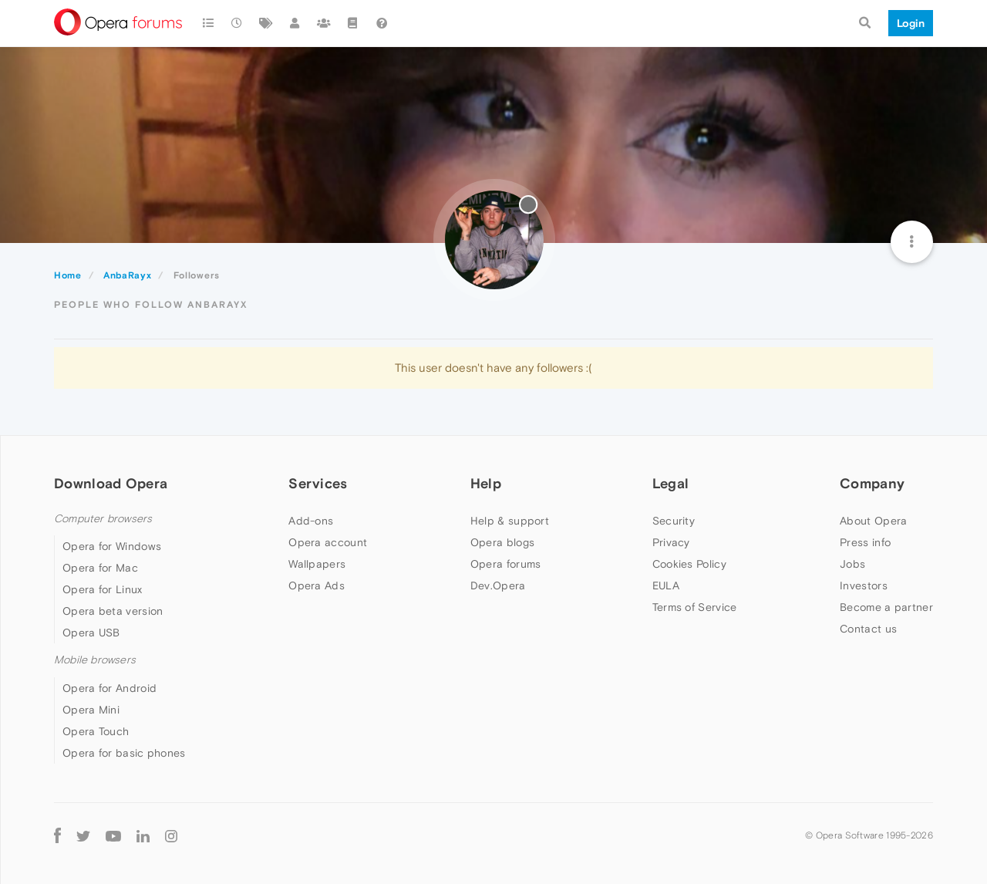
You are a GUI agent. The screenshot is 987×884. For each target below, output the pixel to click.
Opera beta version (112, 611)
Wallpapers (316, 564)
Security (673, 521)
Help (485, 483)
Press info (865, 542)
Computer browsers (103, 518)
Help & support (509, 521)
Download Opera (110, 483)
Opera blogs (502, 542)
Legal (670, 483)
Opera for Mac (100, 568)
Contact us (868, 629)
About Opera (873, 521)
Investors (864, 585)
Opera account (327, 542)
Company (872, 483)
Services (317, 483)
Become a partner (886, 607)
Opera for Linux (102, 589)
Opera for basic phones (124, 753)
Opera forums (505, 564)
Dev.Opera (498, 585)
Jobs (852, 564)
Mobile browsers (95, 659)
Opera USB (91, 632)
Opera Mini (91, 709)
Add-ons (310, 521)
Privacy (671, 542)
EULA (665, 585)
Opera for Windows (111, 546)
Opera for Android (109, 688)
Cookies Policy (689, 564)
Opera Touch (95, 731)
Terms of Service (694, 607)
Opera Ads (316, 585)
